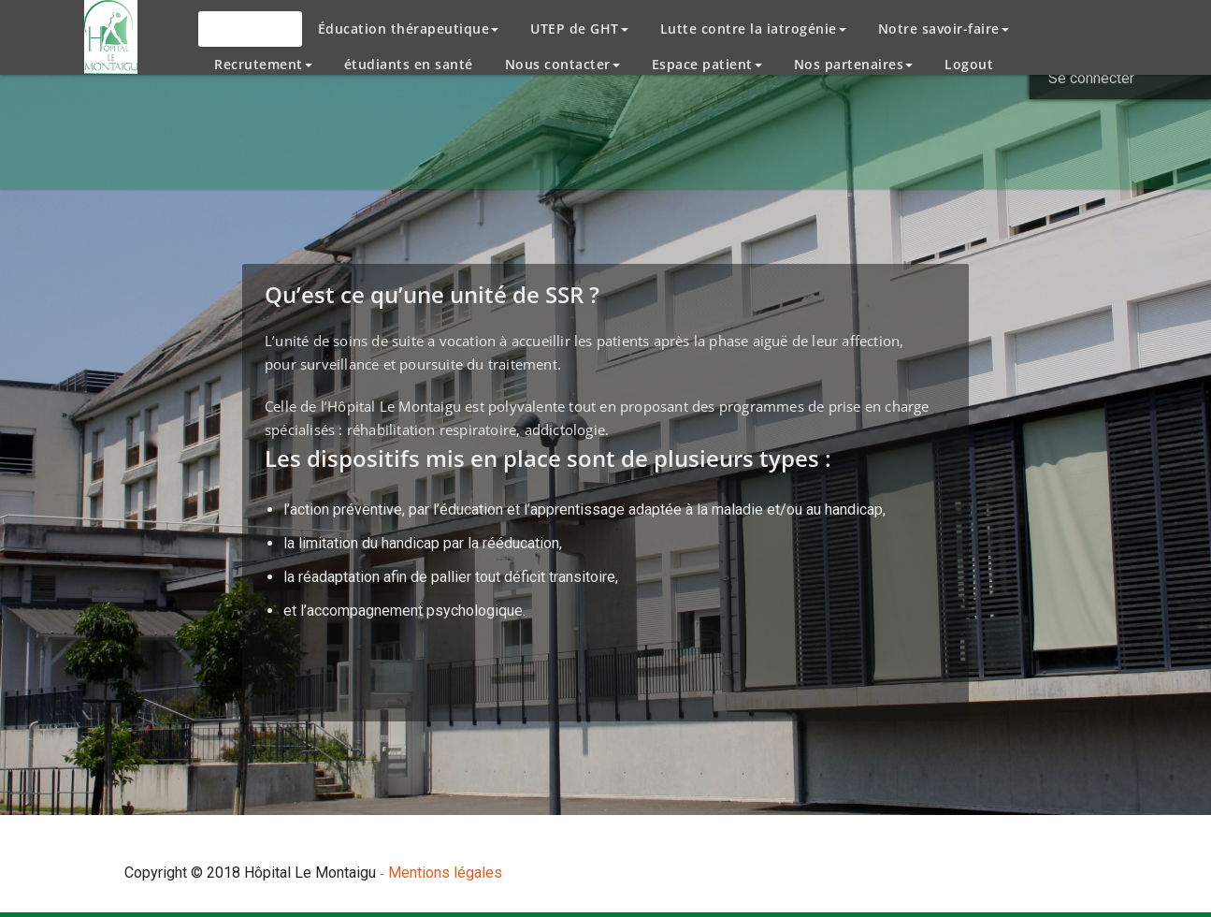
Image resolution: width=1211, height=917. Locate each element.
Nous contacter (562, 64)
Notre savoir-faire (943, 28)
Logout (968, 64)
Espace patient (707, 64)
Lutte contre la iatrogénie (753, 28)
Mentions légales (445, 872)
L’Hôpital (250, 28)
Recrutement (263, 64)
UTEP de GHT (579, 28)
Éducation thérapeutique (408, 28)
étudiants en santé (408, 64)
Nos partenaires (854, 64)
